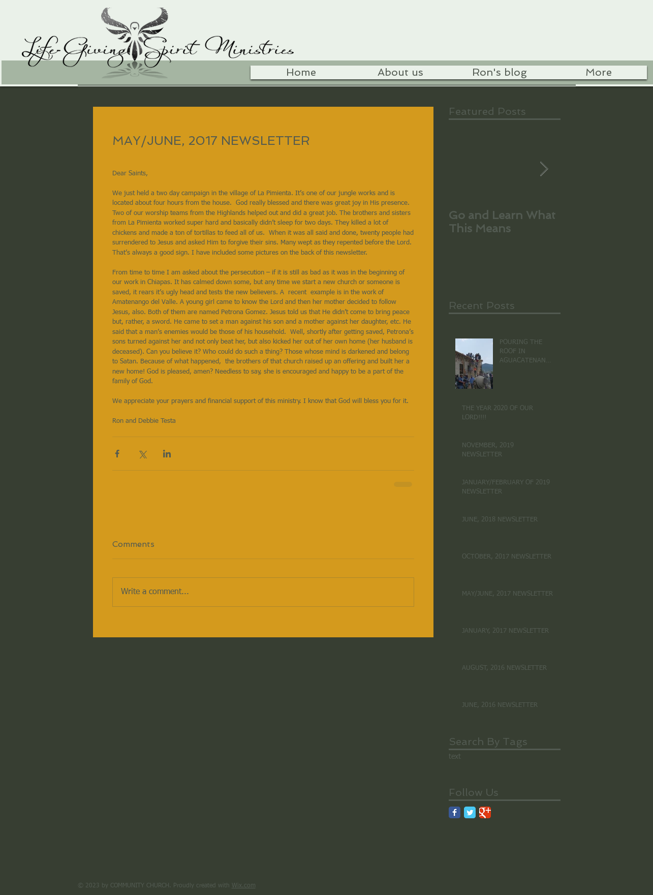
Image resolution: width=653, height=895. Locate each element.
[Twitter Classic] (470, 812)
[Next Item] (544, 169)
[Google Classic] (485, 812)
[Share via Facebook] (117, 453)
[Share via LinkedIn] (167, 453)
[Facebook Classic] (454, 812)
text (455, 756)
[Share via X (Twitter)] (142, 453)
